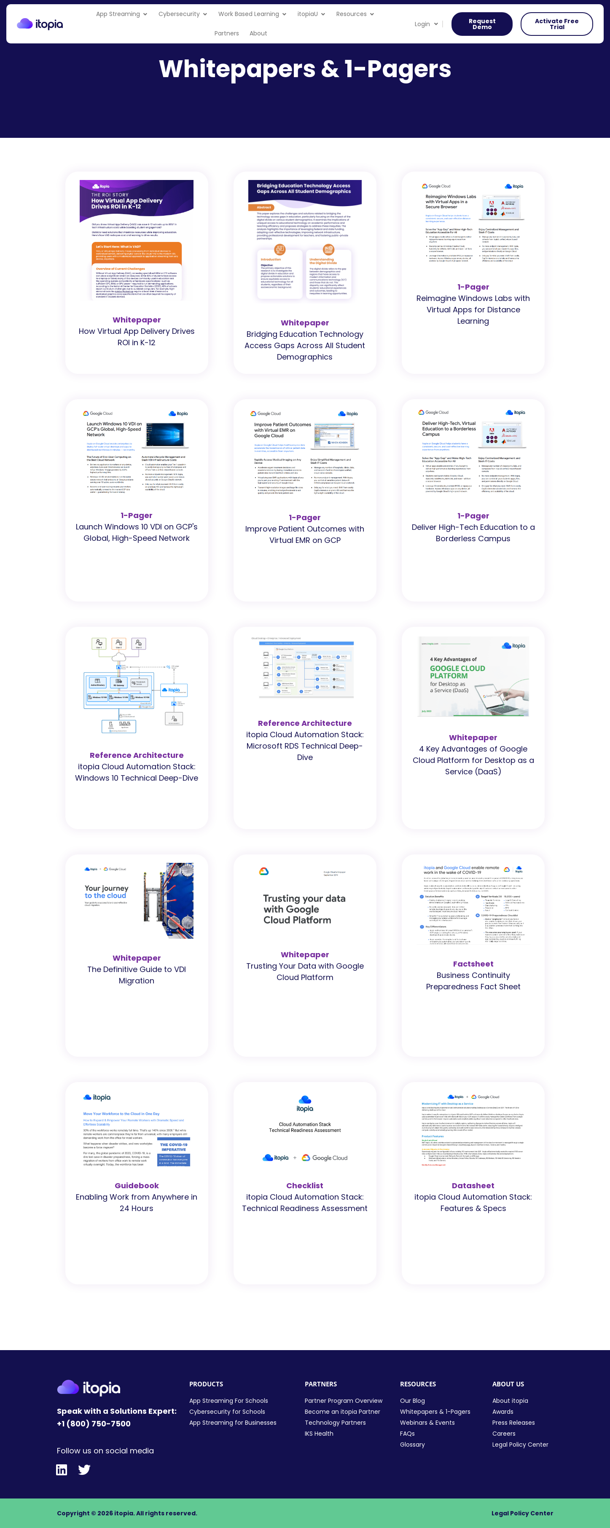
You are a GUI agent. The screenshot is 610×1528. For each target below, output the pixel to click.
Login (426, 24)
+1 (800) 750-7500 (94, 1423)
